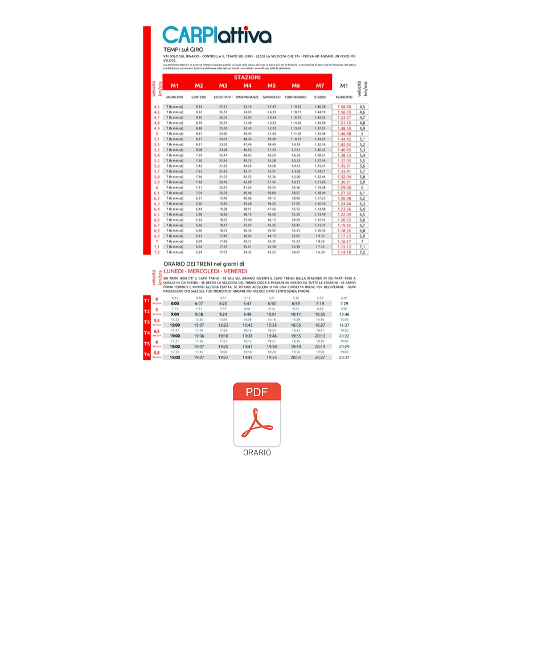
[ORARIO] (257, 422)
